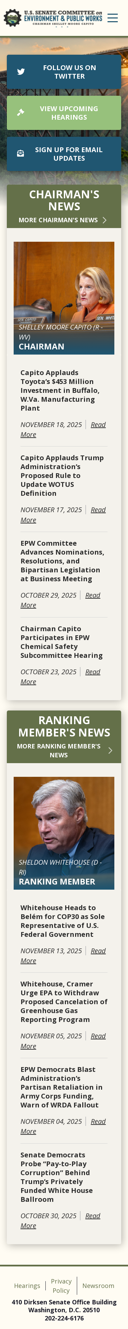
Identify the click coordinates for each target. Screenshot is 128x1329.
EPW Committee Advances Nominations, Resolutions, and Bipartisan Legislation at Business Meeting (62, 561)
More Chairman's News (64, 220)
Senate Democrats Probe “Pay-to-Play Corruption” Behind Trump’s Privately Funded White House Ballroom (56, 1177)
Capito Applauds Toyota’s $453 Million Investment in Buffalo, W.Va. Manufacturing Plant (60, 390)
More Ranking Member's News (65, 750)
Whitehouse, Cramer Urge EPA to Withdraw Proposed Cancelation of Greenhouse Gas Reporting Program (64, 1002)
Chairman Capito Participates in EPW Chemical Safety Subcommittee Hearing (61, 642)
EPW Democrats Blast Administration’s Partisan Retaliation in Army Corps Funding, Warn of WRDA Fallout (61, 1087)
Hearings (27, 1285)
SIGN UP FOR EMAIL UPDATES (60, 154)
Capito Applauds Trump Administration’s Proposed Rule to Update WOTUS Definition (62, 475)
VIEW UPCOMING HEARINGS (57, 113)
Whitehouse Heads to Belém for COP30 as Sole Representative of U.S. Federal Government (62, 921)
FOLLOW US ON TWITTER (56, 72)
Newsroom (98, 1285)
